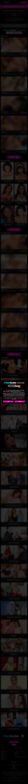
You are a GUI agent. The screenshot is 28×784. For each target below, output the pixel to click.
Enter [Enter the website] (20, 401)
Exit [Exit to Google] (8, 401)
